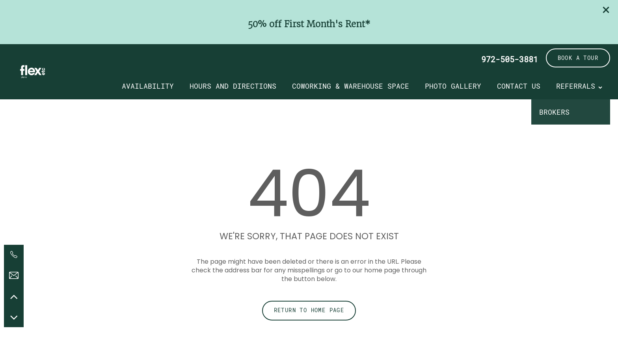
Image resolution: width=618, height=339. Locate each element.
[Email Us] (14, 275)
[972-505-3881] (14, 254)
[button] (606, 10)
